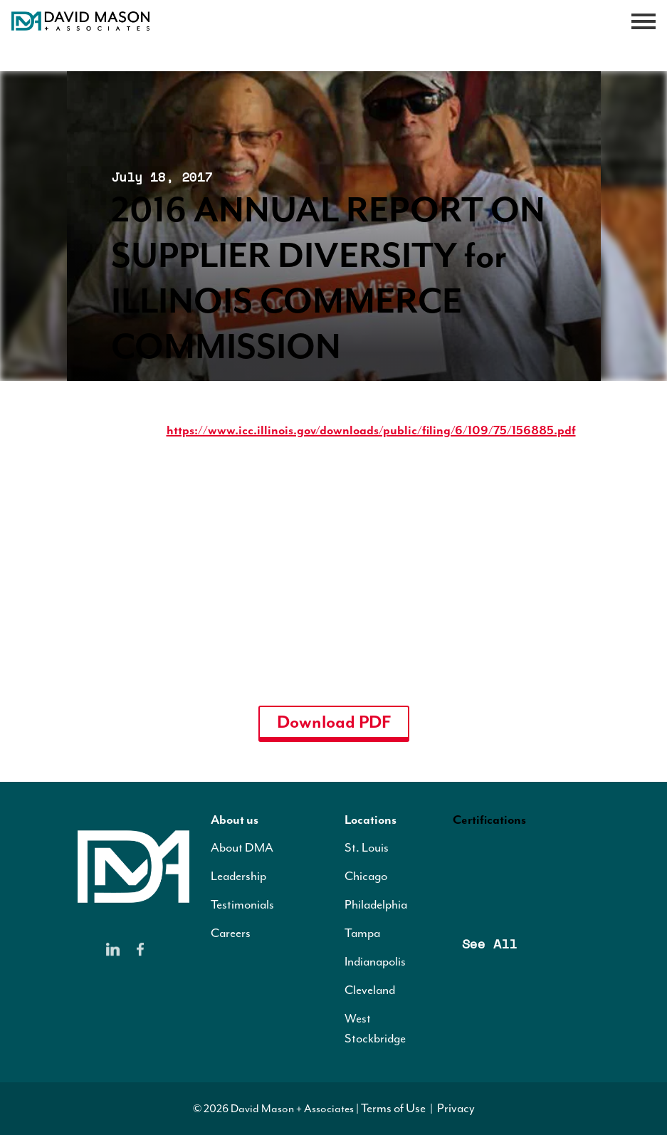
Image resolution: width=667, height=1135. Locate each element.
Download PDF (334, 722)
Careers (231, 933)
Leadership (238, 876)
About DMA (242, 847)
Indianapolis (375, 961)
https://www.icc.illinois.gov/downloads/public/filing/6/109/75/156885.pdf (371, 430)
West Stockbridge (375, 1028)
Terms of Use (393, 1108)
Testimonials (242, 904)
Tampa (362, 933)
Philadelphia (376, 904)
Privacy (456, 1108)
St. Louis (367, 847)
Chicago (366, 876)
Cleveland (370, 990)
